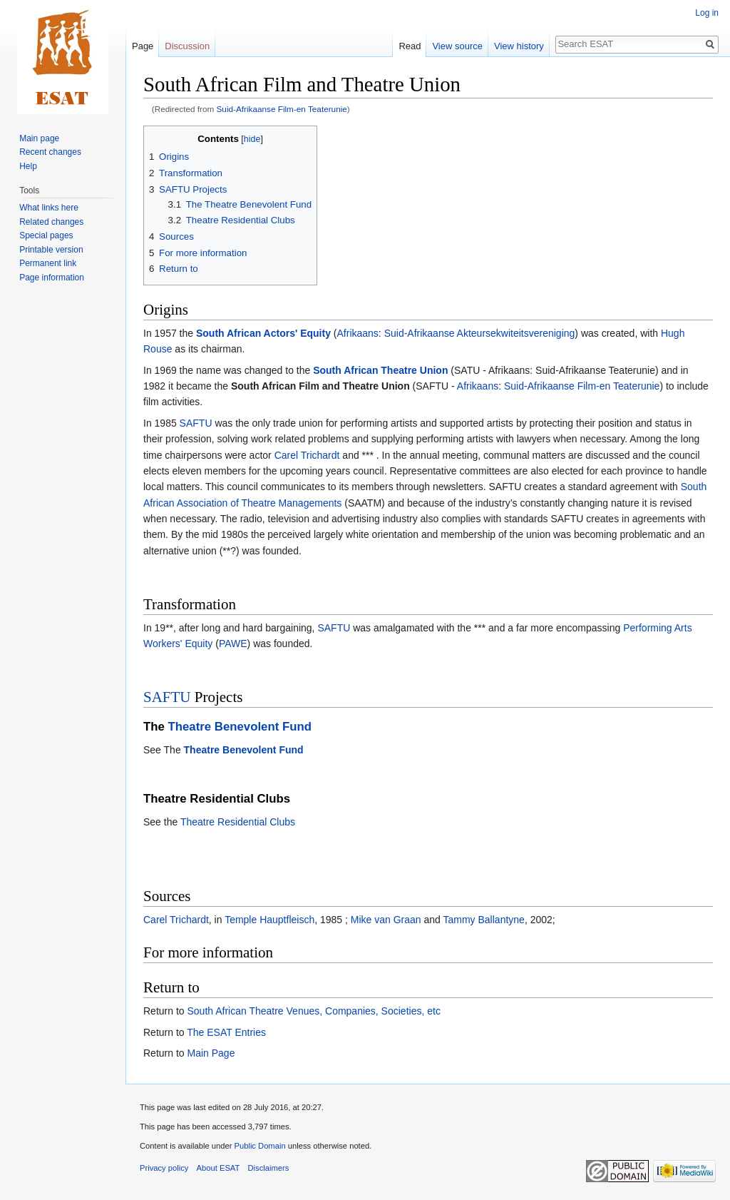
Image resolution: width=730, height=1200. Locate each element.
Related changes (51, 222)
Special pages (46, 235)
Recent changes (50, 152)
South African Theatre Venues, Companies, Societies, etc (313, 1011)
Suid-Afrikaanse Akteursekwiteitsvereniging (479, 333)
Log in (707, 13)
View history (519, 46)
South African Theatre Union (380, 370)
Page (142, 46)
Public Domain (259, 1145)
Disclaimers (268, 1168)
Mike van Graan (386, 919)
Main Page (211, 1053)
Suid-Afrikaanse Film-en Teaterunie (282, 108)
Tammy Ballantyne (484, 919)
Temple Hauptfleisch (269, 919)
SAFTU (196, 423)
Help (28, 166)
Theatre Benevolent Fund (240, 726)
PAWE (233, 643)
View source (457, 46)
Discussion (187, 46)
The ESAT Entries (226, 1032)
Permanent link (47, 263)
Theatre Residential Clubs (237, 822)
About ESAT (218, 1168)
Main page (39, 138)
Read (410, 46)
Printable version (51, 250)
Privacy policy (164, 1168)
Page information (51, 278)
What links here (48, 208)
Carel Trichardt (307, 455)
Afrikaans (358, 333)
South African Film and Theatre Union (320, 386)
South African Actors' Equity (263, 333)
